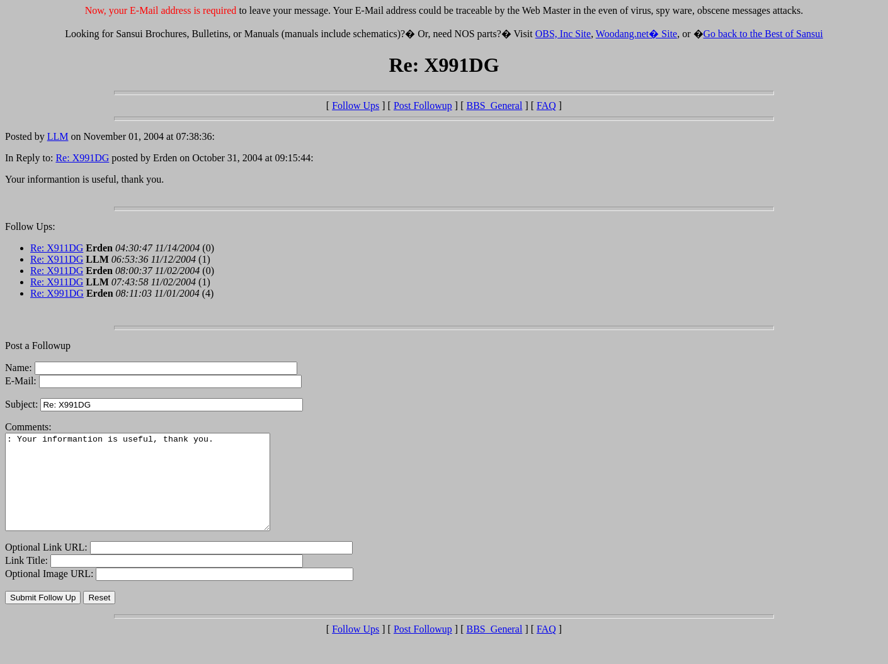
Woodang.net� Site (636, 33)
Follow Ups (355, 105)
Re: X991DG (82, 157)
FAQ (546, 105)
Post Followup (423, 105)
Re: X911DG (56, 248)
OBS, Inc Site (563, 33)
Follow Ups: (30, 226)
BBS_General (495, 105)
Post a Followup (38, 345)
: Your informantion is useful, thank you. (153, 491)
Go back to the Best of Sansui (763, 33)
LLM (58, 136)
